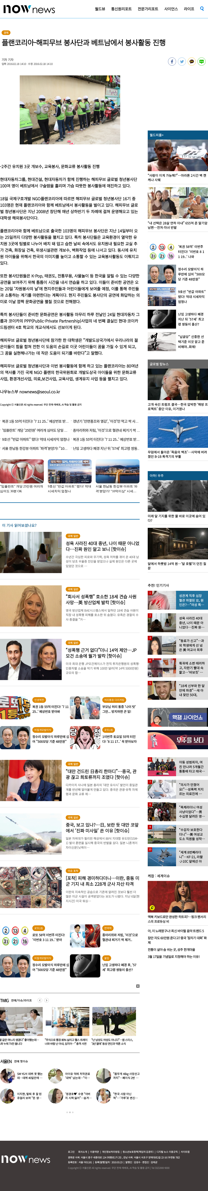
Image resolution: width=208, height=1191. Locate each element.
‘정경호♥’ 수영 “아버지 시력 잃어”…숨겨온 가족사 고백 (78, 1098)
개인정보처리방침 (111, 1151)
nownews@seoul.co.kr (39, 392)
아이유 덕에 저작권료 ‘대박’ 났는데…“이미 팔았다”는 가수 (77, 1078)
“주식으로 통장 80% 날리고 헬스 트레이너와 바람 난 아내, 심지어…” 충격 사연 (67, 1042)
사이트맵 (185, 1151)
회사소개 (82, 1151)
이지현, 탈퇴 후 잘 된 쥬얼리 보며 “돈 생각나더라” (29, 1098)
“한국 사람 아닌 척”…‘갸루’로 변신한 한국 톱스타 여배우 (125, 1098)
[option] (67, 1027)
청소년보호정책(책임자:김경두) (138, 1151)
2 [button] (70, 1112)
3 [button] (73, 1112)
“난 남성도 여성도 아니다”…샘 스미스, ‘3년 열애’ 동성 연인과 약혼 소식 (113, 1042)
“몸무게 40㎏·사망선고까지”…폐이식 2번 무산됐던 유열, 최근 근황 (126, 1078)
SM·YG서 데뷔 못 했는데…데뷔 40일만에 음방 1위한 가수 (30, 1078)
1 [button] (67, 1112)
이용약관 (94, 1151)
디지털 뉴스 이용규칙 (167, 1151)
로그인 (71, 1151)
